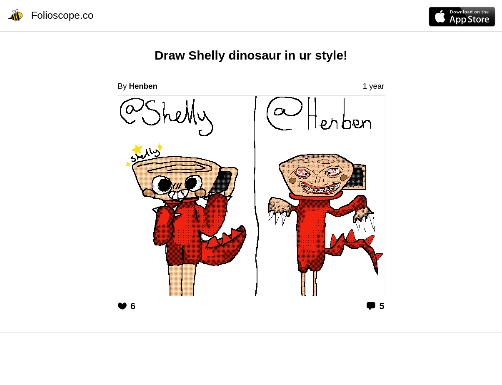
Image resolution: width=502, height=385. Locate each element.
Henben (143, 86)
